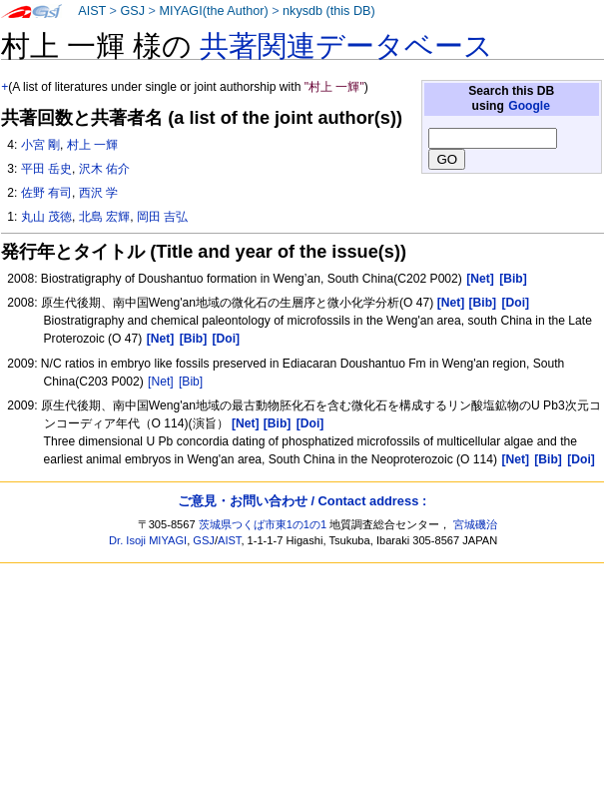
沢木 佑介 (104, 169)
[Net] (161, 382)
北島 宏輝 (104, 217)
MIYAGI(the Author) (213, 11)
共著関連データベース (346, 46)
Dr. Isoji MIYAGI (148, 540)
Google (529, 106)
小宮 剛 (40, 145)
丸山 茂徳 (46, 217)
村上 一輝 (92, 145)
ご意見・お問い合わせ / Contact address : (302, 500)
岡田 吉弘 (162, 217)
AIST (92, 11)
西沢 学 (98, 193)
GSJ (132, 11)
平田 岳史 (46, 169)
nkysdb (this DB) (329, 11)
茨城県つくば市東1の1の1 (263, 524)
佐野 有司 (46, 193)
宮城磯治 (475, 524)
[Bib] (191, 382)
